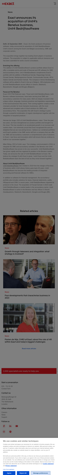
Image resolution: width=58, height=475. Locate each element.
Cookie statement (48, 466)
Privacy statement (11, 468)
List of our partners (8, 472)
